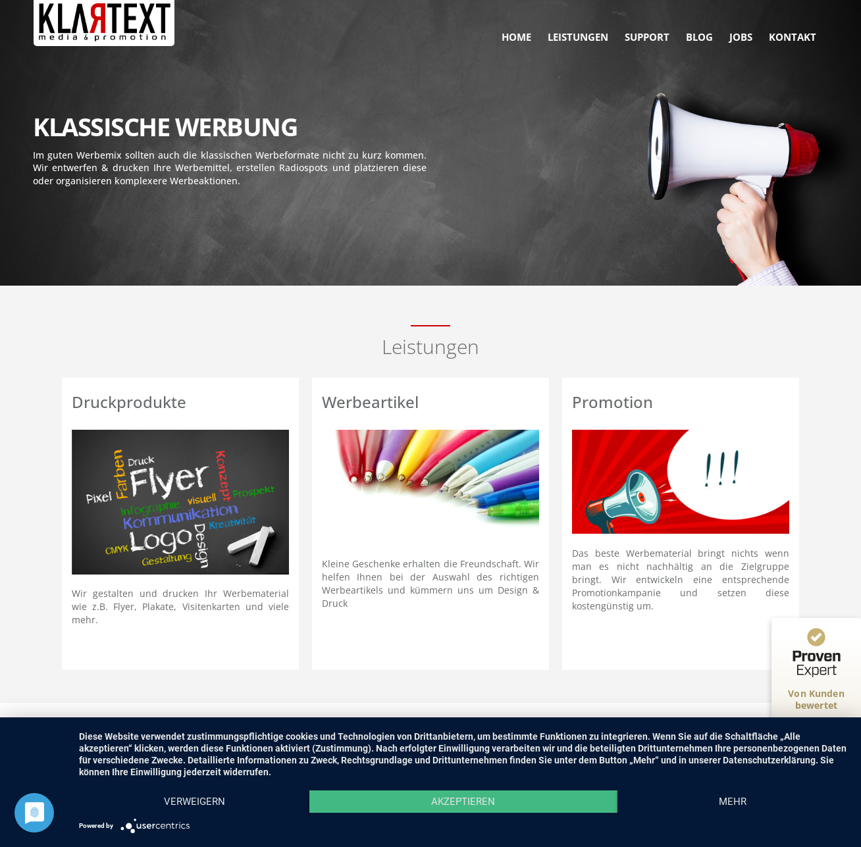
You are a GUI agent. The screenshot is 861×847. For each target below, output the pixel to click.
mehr (732, 802)
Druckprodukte (129, 402)
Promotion (612, 402)
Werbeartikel (370, 402)
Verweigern (194, 802)
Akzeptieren (463, 802)
